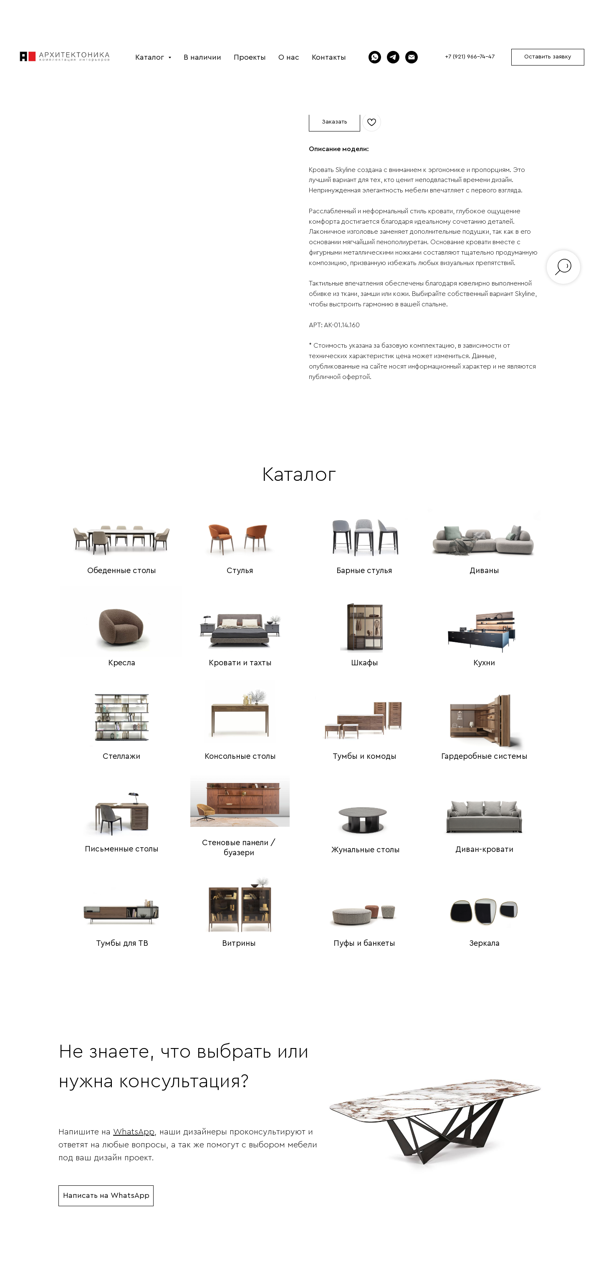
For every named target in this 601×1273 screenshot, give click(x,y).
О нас (288, 57)
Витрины (239, 943)
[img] (121, 526)
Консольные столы (240, 756)
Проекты (250, 57)
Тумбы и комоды (364, 756)
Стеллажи (121, 756)
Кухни (484, 663)
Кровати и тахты (240, 663)
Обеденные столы (121, 571)
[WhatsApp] (375, 57)
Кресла (121, 663)
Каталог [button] (150, 57)
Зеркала (484, 943)
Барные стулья (364, 571)
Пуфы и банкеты (364, 943)
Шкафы (364, 663)
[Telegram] (393, 57)
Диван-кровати (484, 850)
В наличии (202, 57)
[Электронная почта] (411, 57)
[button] (547, 57)
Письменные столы (122, 849)
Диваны (484, 571)
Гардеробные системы (484, 756)
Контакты (329, 57)
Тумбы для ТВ (122, 943)
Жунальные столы (365, 850)
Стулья (240, 571)
